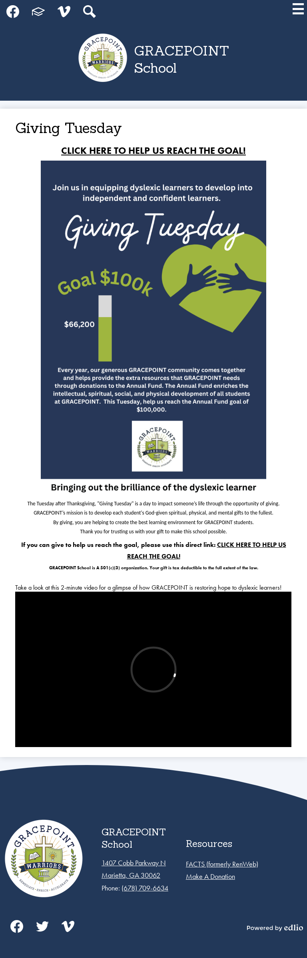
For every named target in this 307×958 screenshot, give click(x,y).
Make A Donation (210, 876)
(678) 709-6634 (145, 887)
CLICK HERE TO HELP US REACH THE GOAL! (153, 150)
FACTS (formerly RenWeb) (222, 864)
